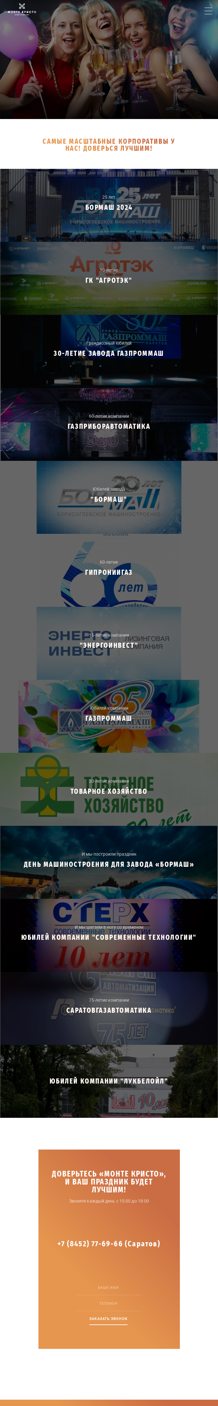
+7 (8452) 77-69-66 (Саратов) (109, 1244)
